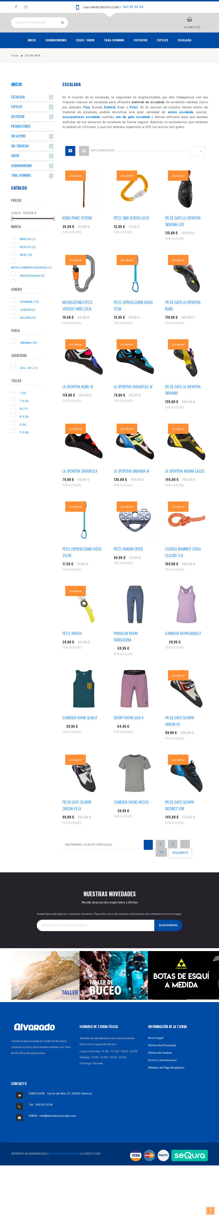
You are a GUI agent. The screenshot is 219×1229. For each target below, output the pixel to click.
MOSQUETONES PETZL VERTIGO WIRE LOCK (77, 317)
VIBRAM (28, 354)
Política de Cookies (160, 1064)
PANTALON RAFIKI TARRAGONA (126, 648)
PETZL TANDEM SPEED (128, 561)
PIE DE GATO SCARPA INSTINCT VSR (179, 817)
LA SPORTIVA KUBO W (77, 399)
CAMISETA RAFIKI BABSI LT (183, 645)
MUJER (28, 329)
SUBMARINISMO (21, 177)
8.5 (24, 428)
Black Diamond (32, 287)
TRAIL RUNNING (114, 52)
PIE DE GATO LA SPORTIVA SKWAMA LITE (183, 233)
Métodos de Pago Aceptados (166, 1079)
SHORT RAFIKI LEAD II (128, 730)
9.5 (24, 444)
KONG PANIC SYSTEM (77, 230)
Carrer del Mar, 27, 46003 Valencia (69, 1105)
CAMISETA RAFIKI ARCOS (131, 814)
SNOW (15, 167)
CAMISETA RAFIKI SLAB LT (79, 730)
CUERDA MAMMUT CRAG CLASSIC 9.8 (183, 564)
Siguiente (180, 865)
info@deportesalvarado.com (57, 1128)
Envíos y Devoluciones (162, 1072)
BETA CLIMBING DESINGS (31, 279)
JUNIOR (27, 322)
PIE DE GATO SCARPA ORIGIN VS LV (77, 817)
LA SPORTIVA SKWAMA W (131, 483)
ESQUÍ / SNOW (85, 52)
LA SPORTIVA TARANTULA (80, 483)
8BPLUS (28, 251)
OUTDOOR (140, 52)
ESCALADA (184, 52)
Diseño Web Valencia (64, 1166)
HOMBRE (29, 314)
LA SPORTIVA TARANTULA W (133, 399)
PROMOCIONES (21, 138)
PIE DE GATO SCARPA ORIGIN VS (179, 733)
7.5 (24, 413)
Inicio (32, 52)
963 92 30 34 (133, 7)
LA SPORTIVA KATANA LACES (184, 483)
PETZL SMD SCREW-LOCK (131, 230)
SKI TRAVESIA (20, 158)
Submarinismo (55, 52)
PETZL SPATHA (72, 645)
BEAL (26, 267)
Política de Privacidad (162, 1057)
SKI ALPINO (18, 148)
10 (161, 864)
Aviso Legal (155, 1049)
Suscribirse (168, 937)
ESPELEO (162, 52)
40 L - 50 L (29, 380)
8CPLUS (28, 259)
